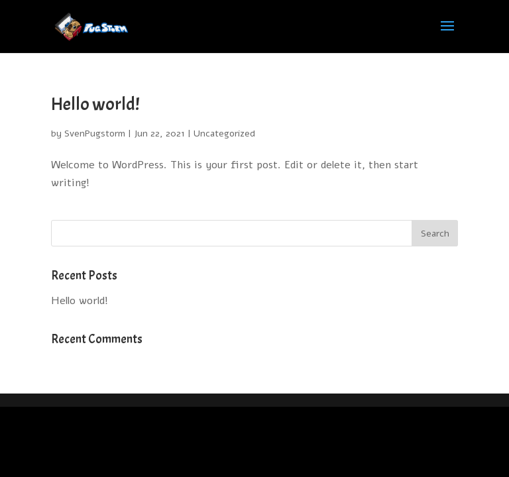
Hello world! (95, 104)
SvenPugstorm (94, 133)
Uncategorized (224, 133)
